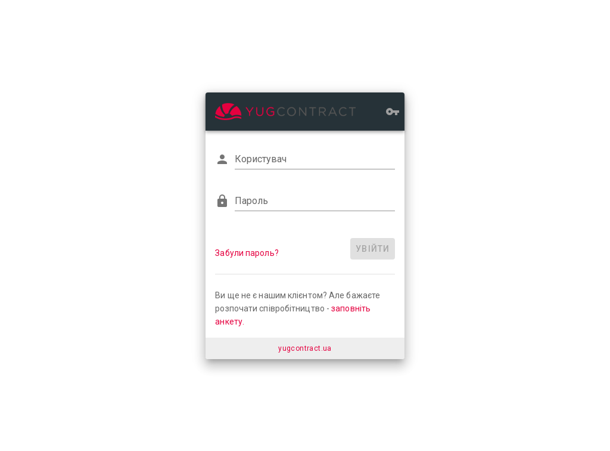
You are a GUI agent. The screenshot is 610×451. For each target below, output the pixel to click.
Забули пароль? (246, 253)
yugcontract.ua (305, 348)
